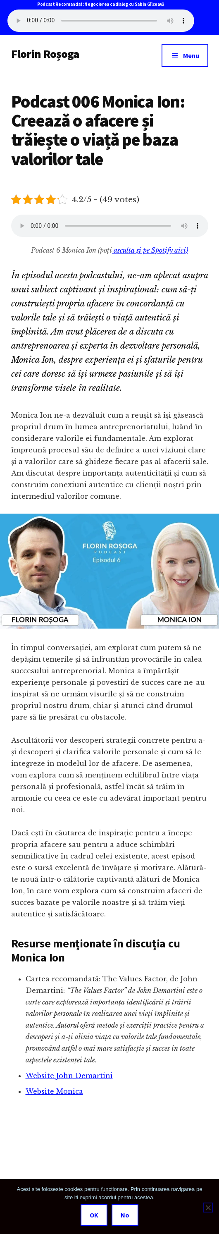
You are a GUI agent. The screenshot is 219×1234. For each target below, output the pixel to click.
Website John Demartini (69, 1075)
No (125, 1215)
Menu (191, 55)
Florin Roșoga (45, 53)
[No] (208, 1207)
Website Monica (54, 1091)
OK (94, 1215)
